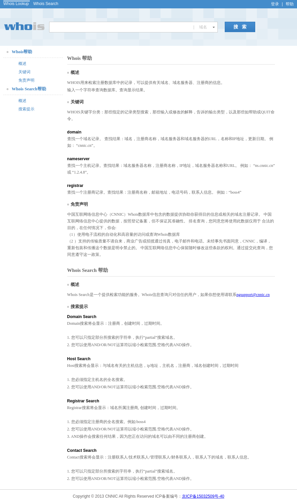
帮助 (290, 4)
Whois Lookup (16, 3)
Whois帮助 (22, 51)
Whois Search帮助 (29, 88)
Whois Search (45, 3)
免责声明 (26, 80)
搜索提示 (26, 109)
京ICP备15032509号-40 (203, 496)
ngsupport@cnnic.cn (253, 294)
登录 (275, 4)
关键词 (24, 72)
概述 (22, 63)
